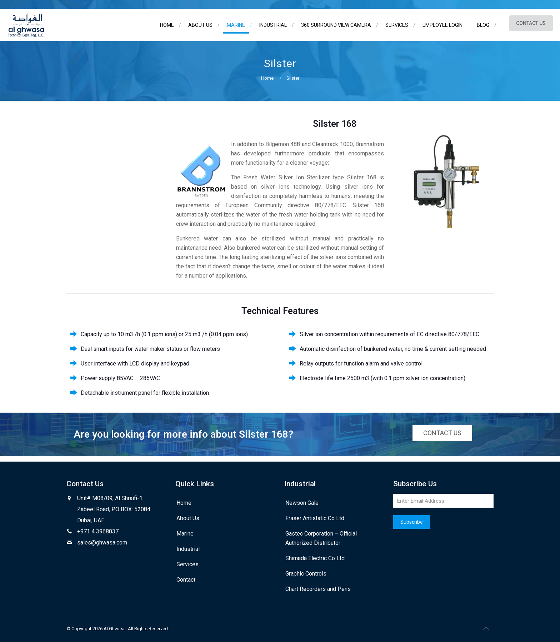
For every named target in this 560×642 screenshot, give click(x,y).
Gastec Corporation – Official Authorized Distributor (321, 538)
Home (267, 78)
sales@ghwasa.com (102, 542)
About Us (187, 518)
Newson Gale (302, 502)
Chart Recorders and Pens (318, 589)
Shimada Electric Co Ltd (315, 558)
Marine (185, 533)
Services (187, 564)
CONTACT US (531, 23)
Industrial (188, 549)
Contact (185, 579)
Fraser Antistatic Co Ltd (314, 518)
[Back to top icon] (486, 628)
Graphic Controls (305, 573)
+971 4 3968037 (98, 531)
